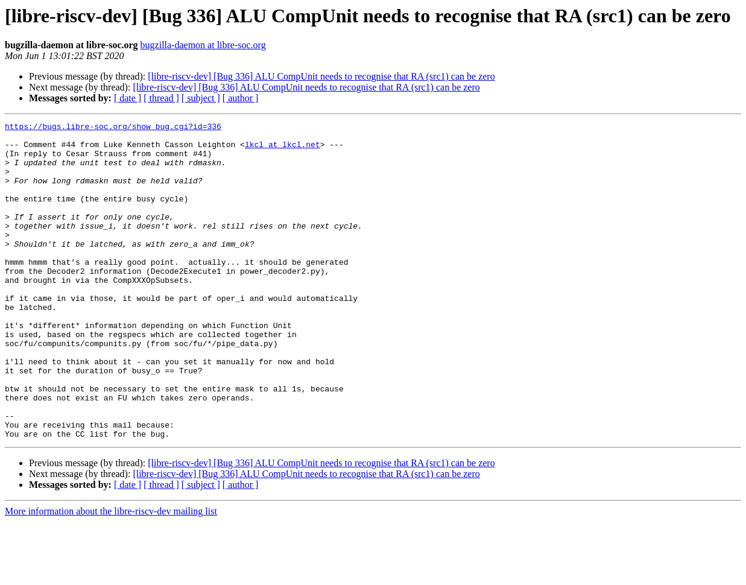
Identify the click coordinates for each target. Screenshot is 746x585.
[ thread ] (161, 98)
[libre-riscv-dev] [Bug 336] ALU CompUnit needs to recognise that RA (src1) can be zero (321, 76)
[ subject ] (201, 98)
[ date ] (127, 98)
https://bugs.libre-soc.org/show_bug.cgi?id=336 (113, 127)
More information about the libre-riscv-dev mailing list (111, 574)
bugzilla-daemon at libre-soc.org (203, 45)
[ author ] (241, 98)
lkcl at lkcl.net (282, 149)
